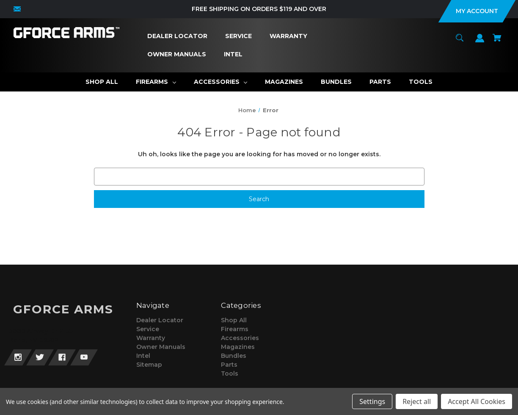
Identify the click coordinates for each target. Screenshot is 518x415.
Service (147, 329)
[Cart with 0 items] (497, 41)
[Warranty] (289, 36)
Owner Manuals (160, 347)
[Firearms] (156, 82)
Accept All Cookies (476, 401)
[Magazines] (284, 82)
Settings (372, 401)
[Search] (459, 41)
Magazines (238, 347)
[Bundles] (336, 82)
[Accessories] (220, 82)
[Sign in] (480, 42)
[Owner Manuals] (176, 54)
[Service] (238, 36)
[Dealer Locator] (177, 36)
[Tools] (420, 82)
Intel (143, 356)
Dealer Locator (159, 320)
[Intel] (233, 54)
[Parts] (380, 82)
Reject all (416, 401)
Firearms (234, 329)
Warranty (150, 338)
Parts (229, 364)
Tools (229, 373)
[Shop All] (102, 82)
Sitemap (149, 364)
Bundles (233, 356)
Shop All (234, 320)
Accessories (240, 338)
